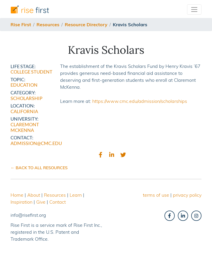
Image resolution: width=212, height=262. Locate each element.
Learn (76, 195)
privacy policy (187, 195)
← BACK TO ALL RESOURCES (39, 167)
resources (47, 25)
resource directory (86, 25)
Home (17, 195)
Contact (57, 202)
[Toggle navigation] (194, 9)
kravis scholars (130, 25)
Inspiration (21, 202)
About (33, 195)
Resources (55, 195)
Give (40, 202)
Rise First (21, 25)
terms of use (156, 195)
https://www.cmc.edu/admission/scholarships (139, 101)
